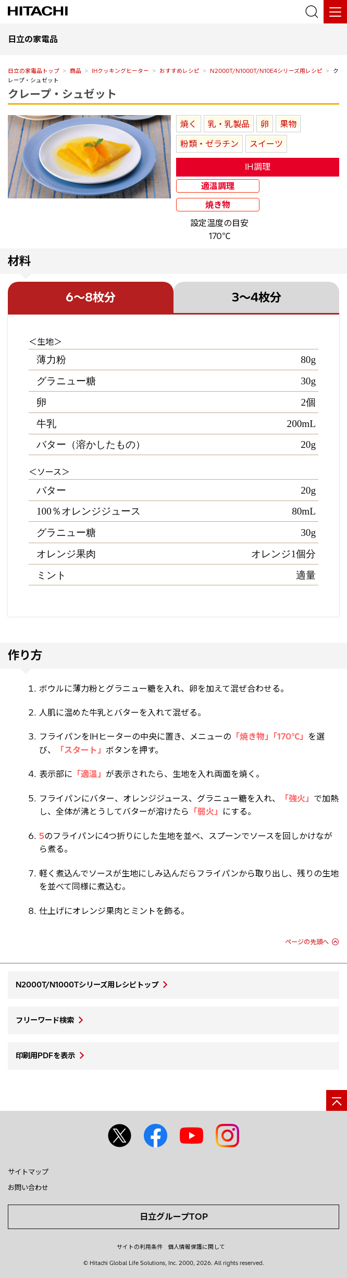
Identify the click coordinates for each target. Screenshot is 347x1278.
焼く (188, 124)
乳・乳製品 (229, 124)
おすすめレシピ (179, 70)
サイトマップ (28, 1172)
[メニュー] (335, 11)
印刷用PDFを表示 (45, 1055)
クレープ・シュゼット (62, 94)
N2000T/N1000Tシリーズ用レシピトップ (87, 984)
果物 (288, 124)
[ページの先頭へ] (336, 1100)
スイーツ (266, 144)
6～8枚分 (91, 297)
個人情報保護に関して (196, 1246)
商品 (75, 70)
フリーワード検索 (45, 1020)
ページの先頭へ (307, 942)
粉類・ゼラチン (209, 144)
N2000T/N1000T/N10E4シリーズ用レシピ (266, 70)
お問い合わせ (28, 1187)
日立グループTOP (174, 1216)
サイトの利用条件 (140, 1246)
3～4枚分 (256, 297)
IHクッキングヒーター (120, 70)
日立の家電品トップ (33, 70)
